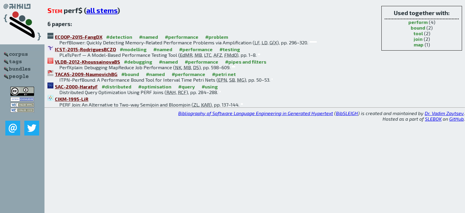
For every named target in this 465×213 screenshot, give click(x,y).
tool (418, 33)
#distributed (116, 86)
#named (148, 37)
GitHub (456, 119)
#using (210, 86)
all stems (101, 10)
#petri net (224, 74)
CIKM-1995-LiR (71, 99)
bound (418, 27)
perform (418, 22)
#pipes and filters (245, 61)
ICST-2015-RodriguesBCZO (85, 49)
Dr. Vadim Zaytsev (444, 113)
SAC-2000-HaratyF (76, 86)
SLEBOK (433, 119)
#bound (130, 74)
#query (186, 86)
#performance (181, 37)
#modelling (133, 49)
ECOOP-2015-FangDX (78, 37)
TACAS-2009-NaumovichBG (86, 74)
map (418, 44)
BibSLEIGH (347, 113)
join (418, 39)
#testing (229, 49)
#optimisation (154, 86)
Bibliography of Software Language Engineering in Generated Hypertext (255, 113)
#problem (216, 37)
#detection (119, 37)
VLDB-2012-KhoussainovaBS (87, 61)
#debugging (138, 61)
